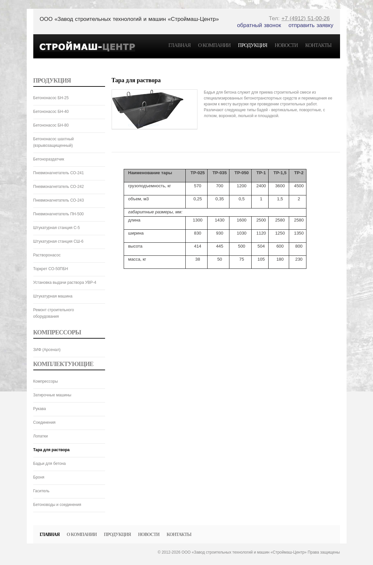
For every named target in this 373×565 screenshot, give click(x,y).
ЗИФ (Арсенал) (47, 349)
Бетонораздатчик (48, 159)
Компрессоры (45, 381)
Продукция (252, 45)
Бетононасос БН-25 (51, 98)
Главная (179, 45)
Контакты (318, 45)
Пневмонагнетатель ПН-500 (58, 214)
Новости (286, 45)
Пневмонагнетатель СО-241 (58, 173)
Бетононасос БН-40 (51, 111)
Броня (38, 477)
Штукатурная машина (52, 296)
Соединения (44, 422)
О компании (214, 45)
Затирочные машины (52, 395)
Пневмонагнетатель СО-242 (58, 186)
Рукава (39, 408)
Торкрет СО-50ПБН (50, 269)
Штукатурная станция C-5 (56, 227)
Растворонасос (47, 255)
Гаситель (41, 491)
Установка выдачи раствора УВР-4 (65, 282)
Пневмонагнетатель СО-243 (58, 200)
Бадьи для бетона (49, 463)
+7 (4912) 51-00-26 (305, 18)
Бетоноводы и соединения (57, 504)
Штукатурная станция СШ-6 (58, 241)
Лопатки (40, 436)
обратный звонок (259, 25)
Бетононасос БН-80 (51, 125)
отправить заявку (311, 25)
